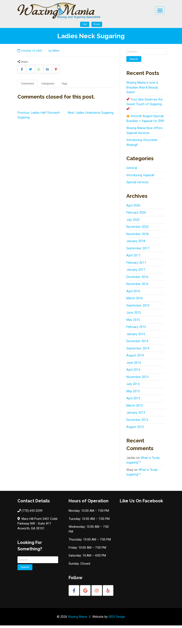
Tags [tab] (65, 81)
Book (97, 21)
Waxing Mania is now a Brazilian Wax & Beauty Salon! (142, 85)
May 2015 (133, 322)
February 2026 (136, 215)
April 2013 (133, 401)
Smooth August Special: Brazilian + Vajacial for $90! (145, 118)
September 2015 (137, 308)
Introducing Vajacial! (140, 177)
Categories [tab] (48, 81)
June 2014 (133, 365)
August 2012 (135, 429)
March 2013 (134, 408)
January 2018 (135, 244)
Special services (137, 185)
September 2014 (137, 351)
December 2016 (137, 279)
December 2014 (137, 344)
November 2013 (137, 379)
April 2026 (133, 208)
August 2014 (135, 358)
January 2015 (135, 336)
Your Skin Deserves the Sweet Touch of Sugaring (144, 101)
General (131, 170)
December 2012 (137, 422)
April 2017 (133, 258)
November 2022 (137, 229)
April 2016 (133, 293)
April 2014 (133, 372)
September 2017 (137, 251)
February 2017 (136, 265)
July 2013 (133, 386)
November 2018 (137, 236)
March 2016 (134, 301)
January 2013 (135, 415)
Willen (57, 48)
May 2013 (133, 393)
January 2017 (135, 272)
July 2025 (133, 222)
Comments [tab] (27, 81)
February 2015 (136, 329)
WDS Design (116, 619)
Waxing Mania (77, 619)
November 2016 (137, 286)
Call (84, 21)
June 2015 (133, 315)
